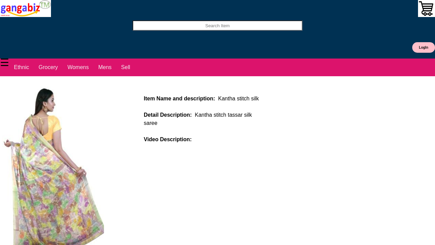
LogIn (423, 47)
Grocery (48, 67)
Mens (104, 67)
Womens (78, 67)
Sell (125, 67)
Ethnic (21, 67)
